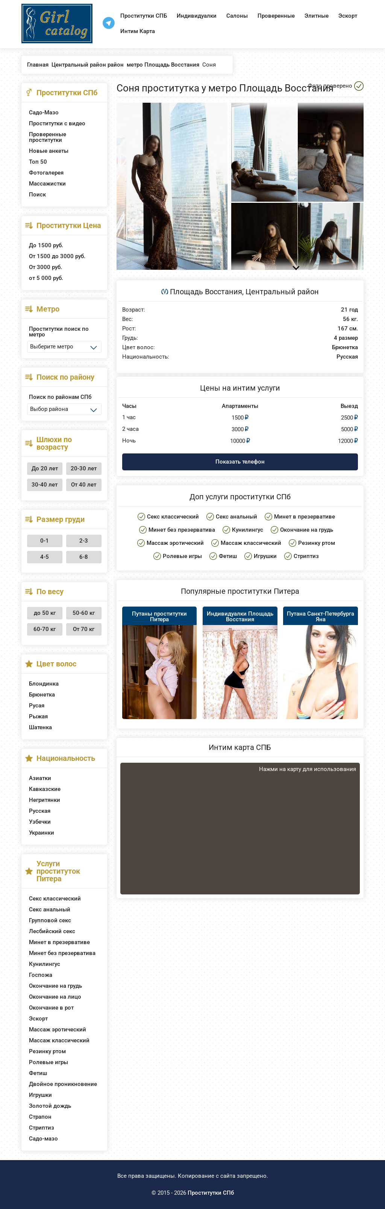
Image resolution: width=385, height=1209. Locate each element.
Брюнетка (42, 694)
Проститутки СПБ (143, 15)
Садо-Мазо (44, 112)
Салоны (237, 15)
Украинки (41, 832)
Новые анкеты (48, 151)
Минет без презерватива (62, 953)
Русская (39, 811)
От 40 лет (83, 484)
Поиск (37, 194)
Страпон (40, 1116)
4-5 (44, 557)
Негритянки (44, 800)
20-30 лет (84, 468)
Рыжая (38, 716)
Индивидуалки (197, 15)
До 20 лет (45, 468)
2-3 (83, 540)
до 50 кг (45, 613)
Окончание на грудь (55, 985)
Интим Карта (137, 31)
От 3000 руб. (45, 267)
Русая (36, 705)
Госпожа (40, 975)
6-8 (83, 557)
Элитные (317, 15)
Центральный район (282, 291)
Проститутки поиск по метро (59, 331)
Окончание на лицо (55, 996)
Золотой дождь (50, 1106)
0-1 (44, 540)
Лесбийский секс (52, 931)
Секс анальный (49, 909)
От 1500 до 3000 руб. (57, 256)
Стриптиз (41, 1127)
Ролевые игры (48, 1062)
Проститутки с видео (57, 123)
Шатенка (40, 727)
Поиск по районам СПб (60, 397)
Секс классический (55, 898)
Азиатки (40, 778)
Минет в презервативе (59, 942)
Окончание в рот (51, 1007)
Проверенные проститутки (47, 137)
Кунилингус (44, 964)
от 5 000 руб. (46, 278)
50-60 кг (84, 613)
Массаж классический (59, 1040)
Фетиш (38, 1073)
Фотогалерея (46, 172)
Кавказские (45, 789)
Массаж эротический (57, 1029)
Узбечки (40, 821)
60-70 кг (44, 629)
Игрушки (40, 1095)
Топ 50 (38, 161)
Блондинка (44, 683)
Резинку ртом (47, 1051)
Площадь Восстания (206, 291)
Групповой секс (50, 920)
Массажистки (47, 183)
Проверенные (276, 15)
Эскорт (347, 15)
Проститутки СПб (211, 1192)
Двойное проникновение (63, 1084)
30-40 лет (45, 484)
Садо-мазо (43, 1138)
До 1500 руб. (46, 245)
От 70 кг (83, 629)
